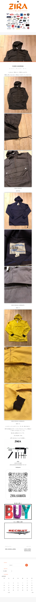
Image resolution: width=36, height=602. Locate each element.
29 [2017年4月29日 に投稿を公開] (27, 590)
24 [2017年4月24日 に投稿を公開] (4, 590)
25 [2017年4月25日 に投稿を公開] (8, 590)
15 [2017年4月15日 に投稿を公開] (27, 585)
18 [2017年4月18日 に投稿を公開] (8, 587)
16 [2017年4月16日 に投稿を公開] (31, 585)
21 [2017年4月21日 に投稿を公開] (22, 587)
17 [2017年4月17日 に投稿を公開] (4, 587)
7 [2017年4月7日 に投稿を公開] (22, 583)
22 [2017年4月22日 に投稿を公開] (27, 587)
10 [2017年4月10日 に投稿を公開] (4, 585)
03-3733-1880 (19, 463)
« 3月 (9, 592)
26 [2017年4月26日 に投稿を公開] (13, 590)
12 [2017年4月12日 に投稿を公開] (13, 585)
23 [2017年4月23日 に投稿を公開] (31, 587)
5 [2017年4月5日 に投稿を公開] (13, 583)
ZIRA (25, 68)
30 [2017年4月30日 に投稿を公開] (31, 590)
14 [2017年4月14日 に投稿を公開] (22, 585)
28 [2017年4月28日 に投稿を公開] (22, 590)
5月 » (33, 592)
